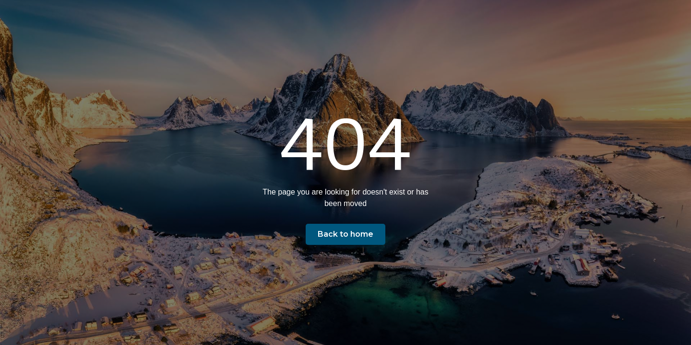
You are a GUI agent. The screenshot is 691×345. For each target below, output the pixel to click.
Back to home (345, 234)
